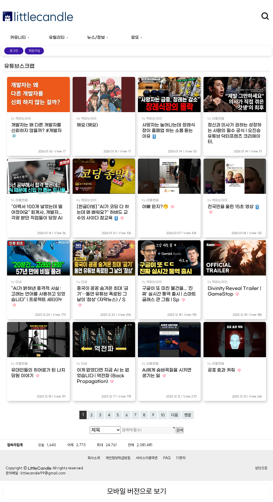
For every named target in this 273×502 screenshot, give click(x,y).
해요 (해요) (87, 125)
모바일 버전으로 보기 (136, 491)
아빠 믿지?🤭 (155, 206)
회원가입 (34, 51)
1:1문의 (180, 458)
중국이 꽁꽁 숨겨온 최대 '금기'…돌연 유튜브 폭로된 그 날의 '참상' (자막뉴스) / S (102, 294)
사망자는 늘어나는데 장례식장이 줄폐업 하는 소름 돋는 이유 (168, 131)
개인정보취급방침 (118, 458)
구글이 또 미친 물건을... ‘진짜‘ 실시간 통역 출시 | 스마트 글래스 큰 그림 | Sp (169, 294)
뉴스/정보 (96, 37)
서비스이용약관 (147, 458)
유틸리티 (57, 37)
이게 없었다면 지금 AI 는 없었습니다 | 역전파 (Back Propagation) (103, 376)
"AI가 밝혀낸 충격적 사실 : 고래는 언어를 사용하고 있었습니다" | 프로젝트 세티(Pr (38, 294)
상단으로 (261, 468)
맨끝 (187, 414)
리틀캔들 (218, 119)
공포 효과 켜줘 (222, 370)
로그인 (14, 51)
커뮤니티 (18, 37)
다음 (174, 414)
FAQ (167, 458)
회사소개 (94, 458)
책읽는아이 (23, 119)
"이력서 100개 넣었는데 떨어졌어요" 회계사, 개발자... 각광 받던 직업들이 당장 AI (36, 212)
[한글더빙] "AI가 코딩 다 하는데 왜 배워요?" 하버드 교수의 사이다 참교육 (103, 212)
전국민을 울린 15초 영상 (233, 206)
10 (163, 414)
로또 (135, 37)
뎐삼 (18, 282)
